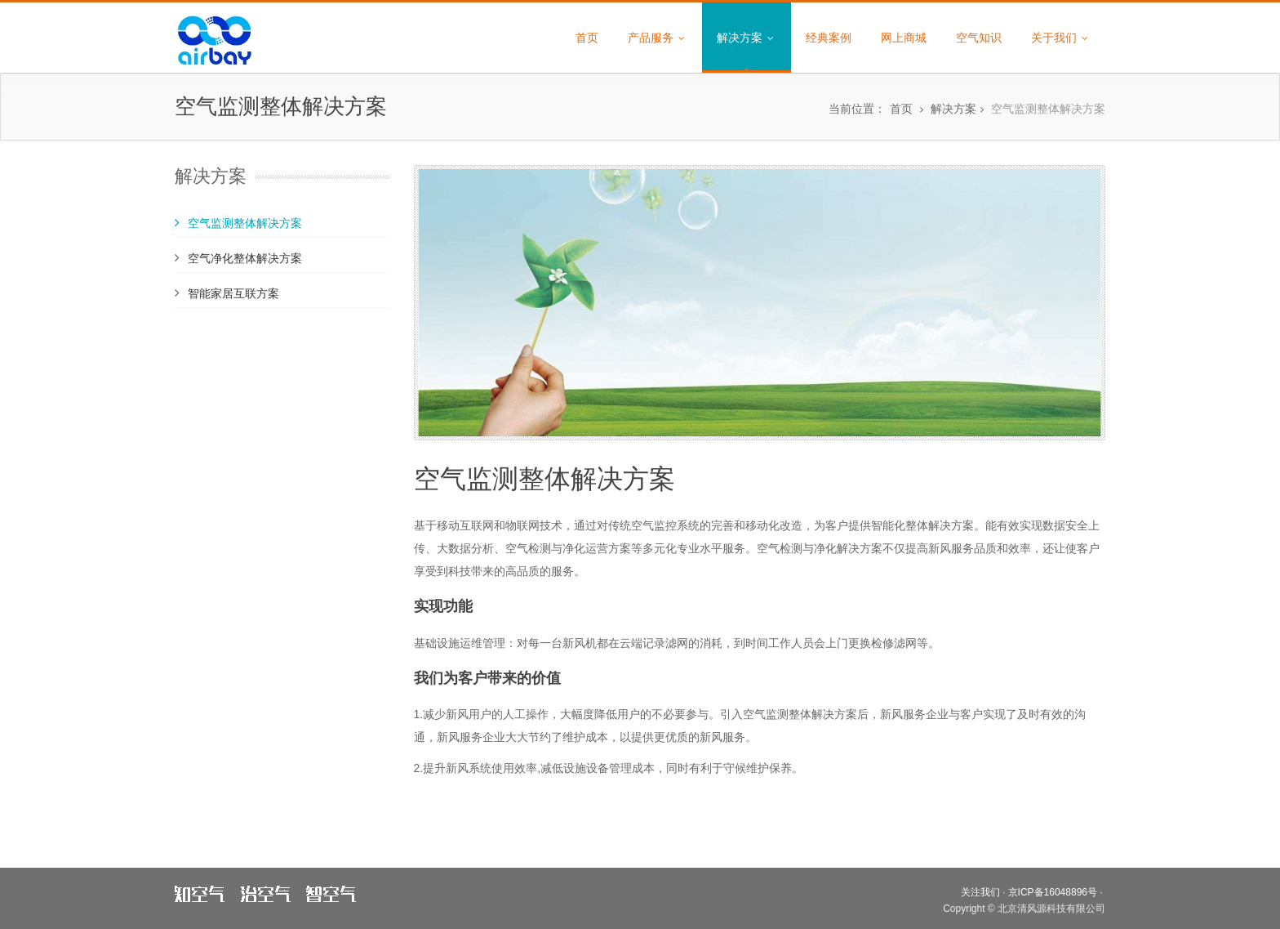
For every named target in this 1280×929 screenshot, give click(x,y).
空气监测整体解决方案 (1048, 108)
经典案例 (828, 37)
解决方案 (746, 37)
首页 (587, 37)
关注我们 (980, 892)
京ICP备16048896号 (1052, 892)
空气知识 (979, 37)
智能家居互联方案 (233, 293)
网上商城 (904, 37)
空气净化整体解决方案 (245, 258)
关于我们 (1061, 37)
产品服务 (657, 37)
